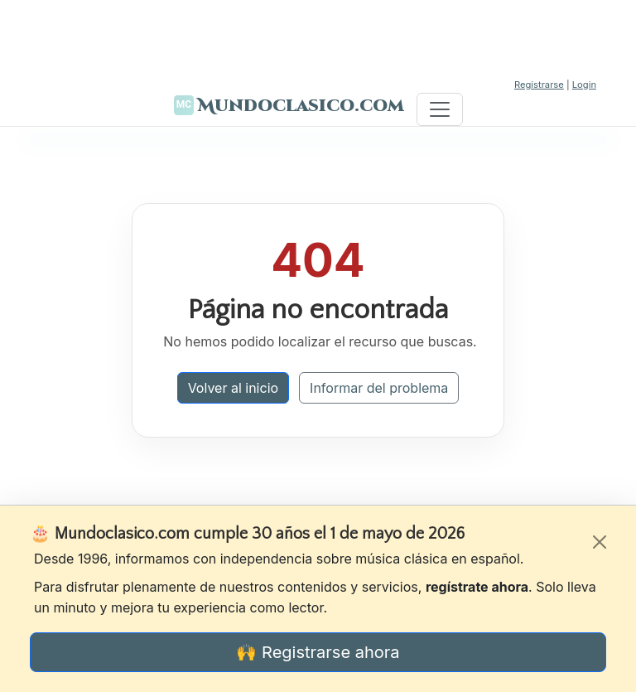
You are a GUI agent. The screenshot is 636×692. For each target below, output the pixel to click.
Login (584, 84)
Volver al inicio (233, 388)
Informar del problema (379, 388)
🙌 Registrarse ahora (317, 652)
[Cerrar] (600, 542)
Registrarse (539, 84)
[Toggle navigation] (440, 109)
